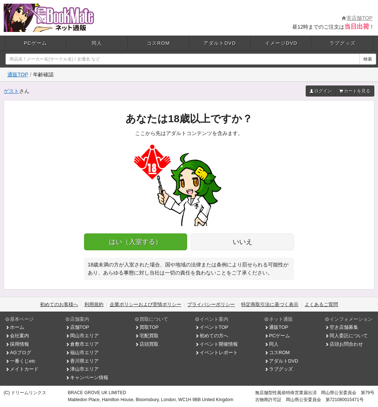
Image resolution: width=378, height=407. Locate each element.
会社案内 (17, 335)
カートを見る (354, 91)
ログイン (321, 91)
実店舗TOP (357, 18)
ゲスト (11, 91)
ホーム (15, 327)
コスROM (158, 43)
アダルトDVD (219, 43)
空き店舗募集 (341, 327)
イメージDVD (281, 43)
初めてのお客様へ (59, 304)
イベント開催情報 (216, 344)
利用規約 (93, 304)
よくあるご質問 (321, 304)
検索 (367, 59)
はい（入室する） (135, 242)
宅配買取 (147, 335)
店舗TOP (78, 327)
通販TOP (17, 74)
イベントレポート (216, 352)
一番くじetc (20, 361)
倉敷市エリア (82, 344)
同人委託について (346, 335)
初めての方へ (211, 335)
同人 (97, 43)
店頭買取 (147, 344)
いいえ (242, 242)
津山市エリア (82, 369)
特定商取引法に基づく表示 (269, 304)
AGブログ (18, 352)
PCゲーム (35, 43)
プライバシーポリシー (211, 304)
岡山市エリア (82, 335)
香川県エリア (82, 361)
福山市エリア (82, 352)
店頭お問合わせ (344, 344)
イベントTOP (212, 327)
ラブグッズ (343, 43)
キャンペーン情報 (87, 377)
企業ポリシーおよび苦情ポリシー (145, 304)
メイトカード (22, 369)
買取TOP (147, 327)
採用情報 (17, 344)
